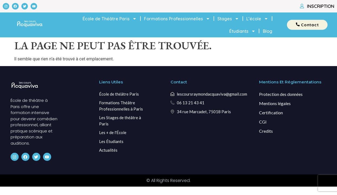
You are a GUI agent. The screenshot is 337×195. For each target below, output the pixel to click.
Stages (228, 19)
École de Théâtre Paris (110, 19)
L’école (257, 19)
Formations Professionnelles (177, 19)
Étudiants (242, 31)
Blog (267, 31)
